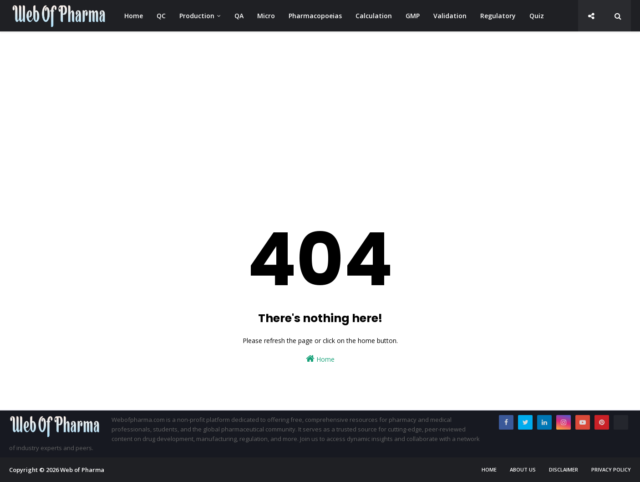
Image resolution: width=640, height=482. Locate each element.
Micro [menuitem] (266, 15)
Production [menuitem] (196, 15)
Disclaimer (563, 469)
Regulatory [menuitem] (498, 15)
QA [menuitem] (239, 15)
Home (320, 359)
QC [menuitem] (161, 15)
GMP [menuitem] (413, 15)
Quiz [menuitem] (536, 15)
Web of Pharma (82, 470)
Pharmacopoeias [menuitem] (315, 15)
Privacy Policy (611, 469)
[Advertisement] (282, 109)
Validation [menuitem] (450, 15)
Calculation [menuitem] (374, 15)
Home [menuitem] (133, 15)
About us (523, 469)
